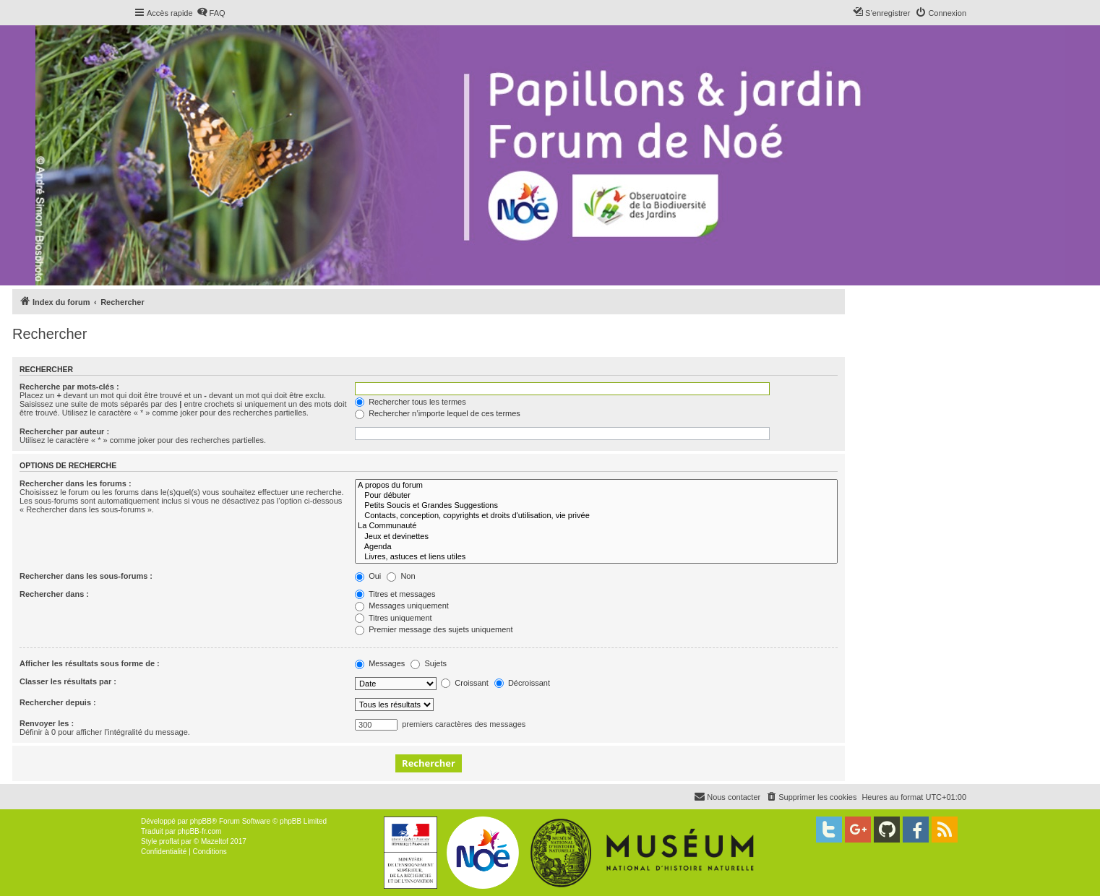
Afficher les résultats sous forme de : (90, 663)
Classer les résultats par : (68, 681)
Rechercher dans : (54, 594)
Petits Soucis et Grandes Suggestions (596, 506)
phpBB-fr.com (200, 831)
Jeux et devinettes (596, 537)
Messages (380, 663)
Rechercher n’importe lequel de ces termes (437, 413)
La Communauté (596, 526)
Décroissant (522, 683)
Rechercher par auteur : (64, 431)
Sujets (429, 663)
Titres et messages (395, 594)
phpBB (201, 821)
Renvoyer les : (47, 723)
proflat (169, 841)
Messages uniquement (402, 605)
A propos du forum (596, 486)
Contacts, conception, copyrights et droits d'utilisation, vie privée (596, 516)
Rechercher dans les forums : (76, 483)
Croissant (465, 683)
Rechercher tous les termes (410, 401)
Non (401, 576)
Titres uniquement (393, 617)
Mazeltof (214, 841)
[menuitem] (211, 13)
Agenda (596, 547)
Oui (368, 576)
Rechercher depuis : (58, 702)
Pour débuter (596, 496)
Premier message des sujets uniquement (433, 629)
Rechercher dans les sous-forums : (86, 576)
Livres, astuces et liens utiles (596, 557)
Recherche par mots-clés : (69, 386)
